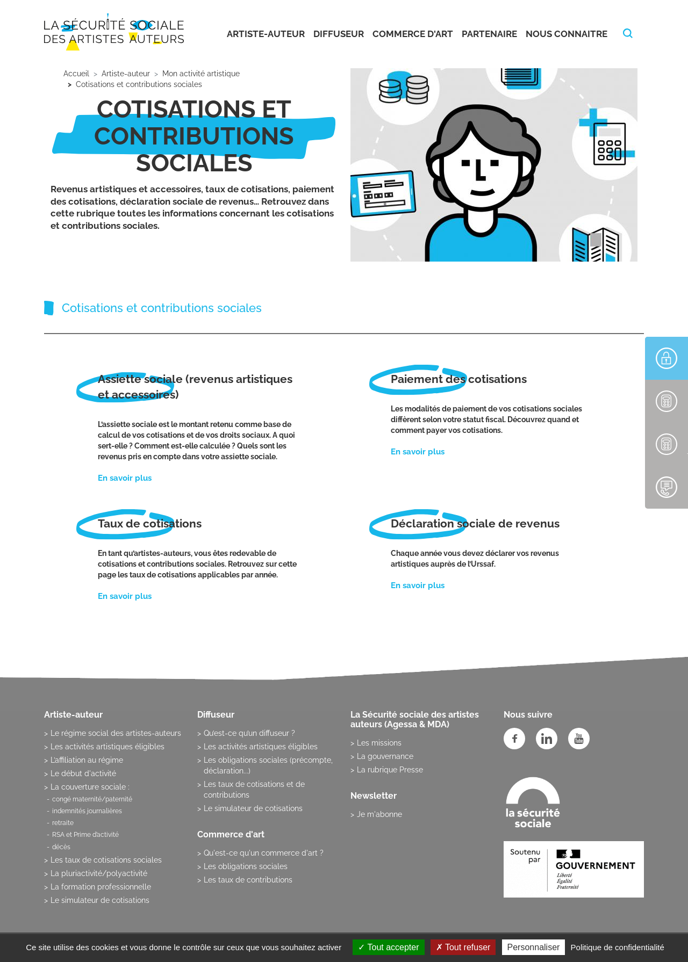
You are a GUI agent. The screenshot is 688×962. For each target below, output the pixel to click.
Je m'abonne (379, 814)
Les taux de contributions (248, 880)
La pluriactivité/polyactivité (99, 873)
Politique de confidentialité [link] (617, 947)
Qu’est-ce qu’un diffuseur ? (249, 733)
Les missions (379, 743)
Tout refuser (463, 947)
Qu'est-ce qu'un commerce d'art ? (264, 853)
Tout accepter (388, 947)
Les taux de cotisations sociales (106, 860)
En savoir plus (125, 478)
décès (61, 847)
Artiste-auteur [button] (266, 33)
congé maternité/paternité (92, 799)
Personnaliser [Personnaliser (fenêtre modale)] (533, 947)
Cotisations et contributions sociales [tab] (162, 308)
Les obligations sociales (246, 866)
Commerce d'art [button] (412, 33)
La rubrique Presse (390, 769)
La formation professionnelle (101, 887)
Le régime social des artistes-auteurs (116, 733)
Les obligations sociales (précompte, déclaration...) (268, 765)
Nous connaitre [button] (566, 33)
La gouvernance (385, 756)
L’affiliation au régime (87, 760)
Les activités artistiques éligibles (107, 746)
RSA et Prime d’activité (85, 834)
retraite (63, 823)
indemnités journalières (87, 811)
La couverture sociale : (90, 787)
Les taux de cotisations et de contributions (254, 789)
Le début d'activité (83, 773)
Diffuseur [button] (338, 33)
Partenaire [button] (489, 33)
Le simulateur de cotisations (100, 900)
